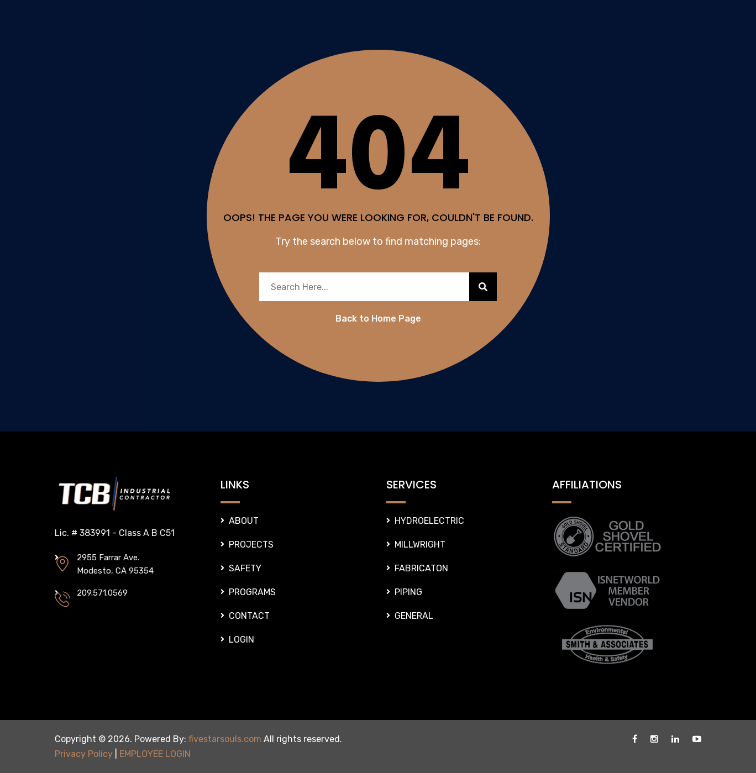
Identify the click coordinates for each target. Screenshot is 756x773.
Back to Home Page (378, 318)
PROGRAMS (252, 592)
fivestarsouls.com (224, 739)
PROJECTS (251, 544)
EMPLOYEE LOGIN (155, 754)
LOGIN (241, 639)
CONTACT (249, 616)
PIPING (408, 592)
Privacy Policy (84, 754)
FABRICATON (421, 568)
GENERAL (414, 616)
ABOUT (244, 521)
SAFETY (245, 568)
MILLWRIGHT (420, 544)
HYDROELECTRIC (429, 521)
